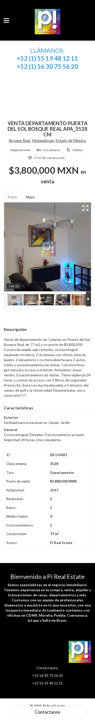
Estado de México (70, 140)
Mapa (30, 197)
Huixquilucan (43, 140)
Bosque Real (19, 140)
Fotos (12, 197)
